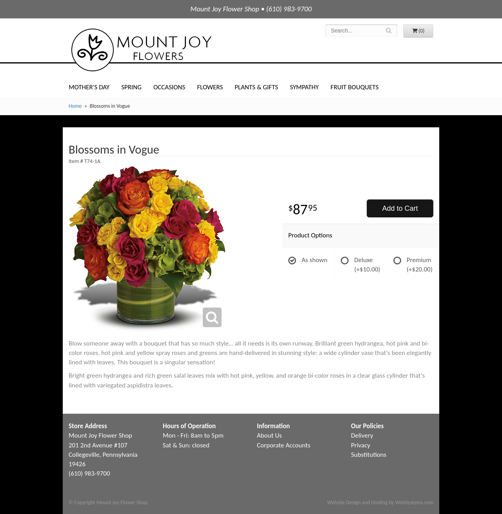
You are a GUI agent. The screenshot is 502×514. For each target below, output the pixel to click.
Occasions (169, 87)
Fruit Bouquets (354, 87)
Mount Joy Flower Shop (141, 50)
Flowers (210, 87)
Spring (131, 87)
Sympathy (304, 87)
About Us (269, 435)
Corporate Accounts (283, 445)
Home (75, 106)
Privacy (360, 445)
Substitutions (368, 455)
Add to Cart (400, 208)
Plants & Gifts (256, 87)
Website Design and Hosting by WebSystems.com (380, 502)
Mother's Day (89, 87)
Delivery (362, 435)
